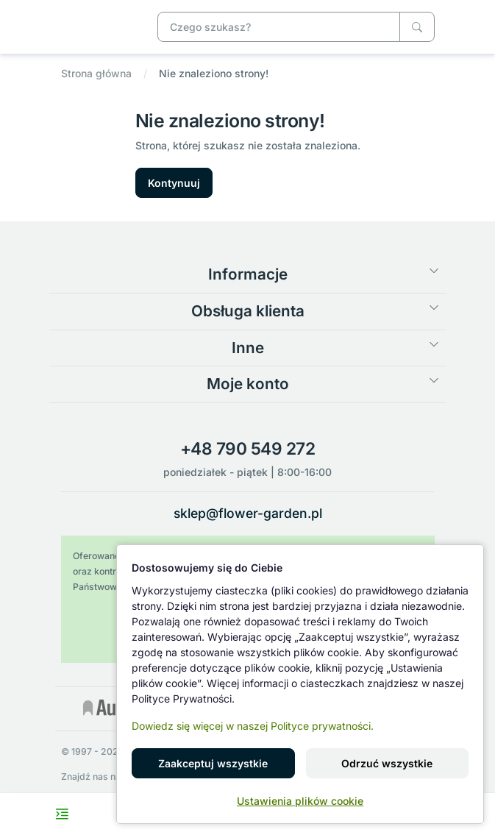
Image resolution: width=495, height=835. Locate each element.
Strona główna (96, 73)
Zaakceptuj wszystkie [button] (213, 763)
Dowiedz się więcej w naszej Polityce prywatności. (253, 725)
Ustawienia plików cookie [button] (300, 801)
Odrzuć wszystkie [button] (386, 763)
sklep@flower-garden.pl (248, 513)
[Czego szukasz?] (417, 27)
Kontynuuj (174, 183)
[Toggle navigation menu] (62, 814)
